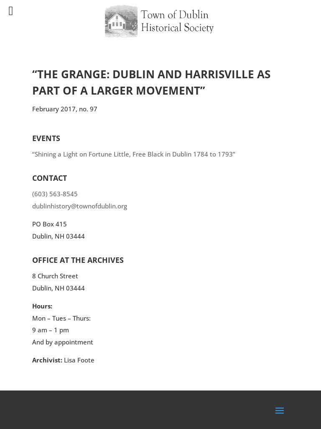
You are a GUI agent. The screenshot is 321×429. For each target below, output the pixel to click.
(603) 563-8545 (55, 194)
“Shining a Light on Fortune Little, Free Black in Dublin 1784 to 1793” (133, 154)
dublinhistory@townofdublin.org (79, 206)
